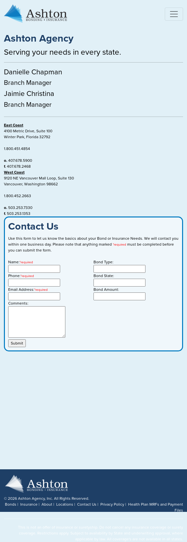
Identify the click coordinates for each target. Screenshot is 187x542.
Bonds (10, 504)
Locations (64, 504)
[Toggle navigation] (174, 14)
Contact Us (86, 504)
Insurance (29, 504)
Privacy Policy (112, 504)
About (47, 504)
